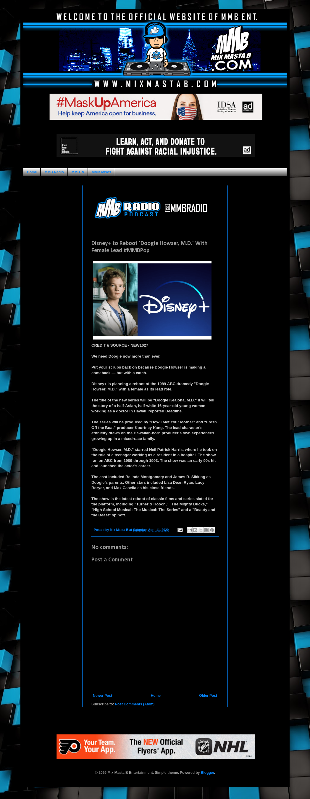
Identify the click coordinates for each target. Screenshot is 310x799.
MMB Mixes (101, 172)
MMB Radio (54, 172)
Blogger (207, 773)
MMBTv (78, 172)
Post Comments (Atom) (134, 704)
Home (32, 172)
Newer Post (102, 696)
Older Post (208, 696)
